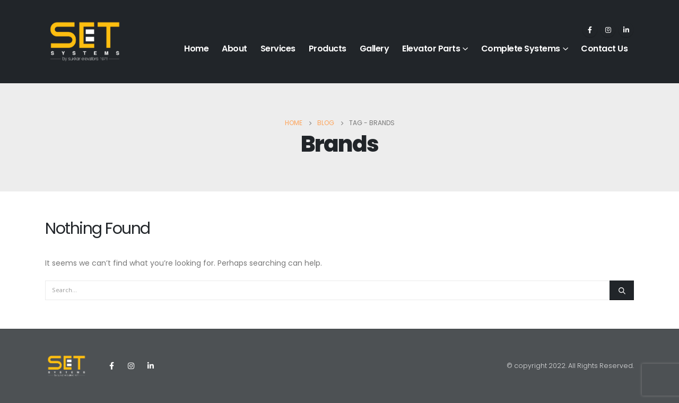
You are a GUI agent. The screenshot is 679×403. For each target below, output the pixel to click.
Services (277, 48)
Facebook (111, 366)
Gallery (374, 48)
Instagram (131, 366)
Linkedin (151, 366)
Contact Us (604, 48)
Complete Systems (520, 48)
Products (327, 48)
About (234, 48)
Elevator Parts (431, 48)
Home (196, 48)
